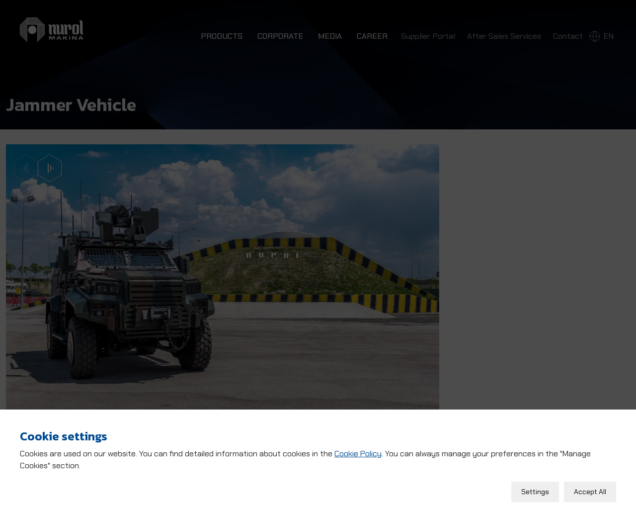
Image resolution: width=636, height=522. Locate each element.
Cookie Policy (358, 451)
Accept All (590, 489)
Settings (535, 489)
